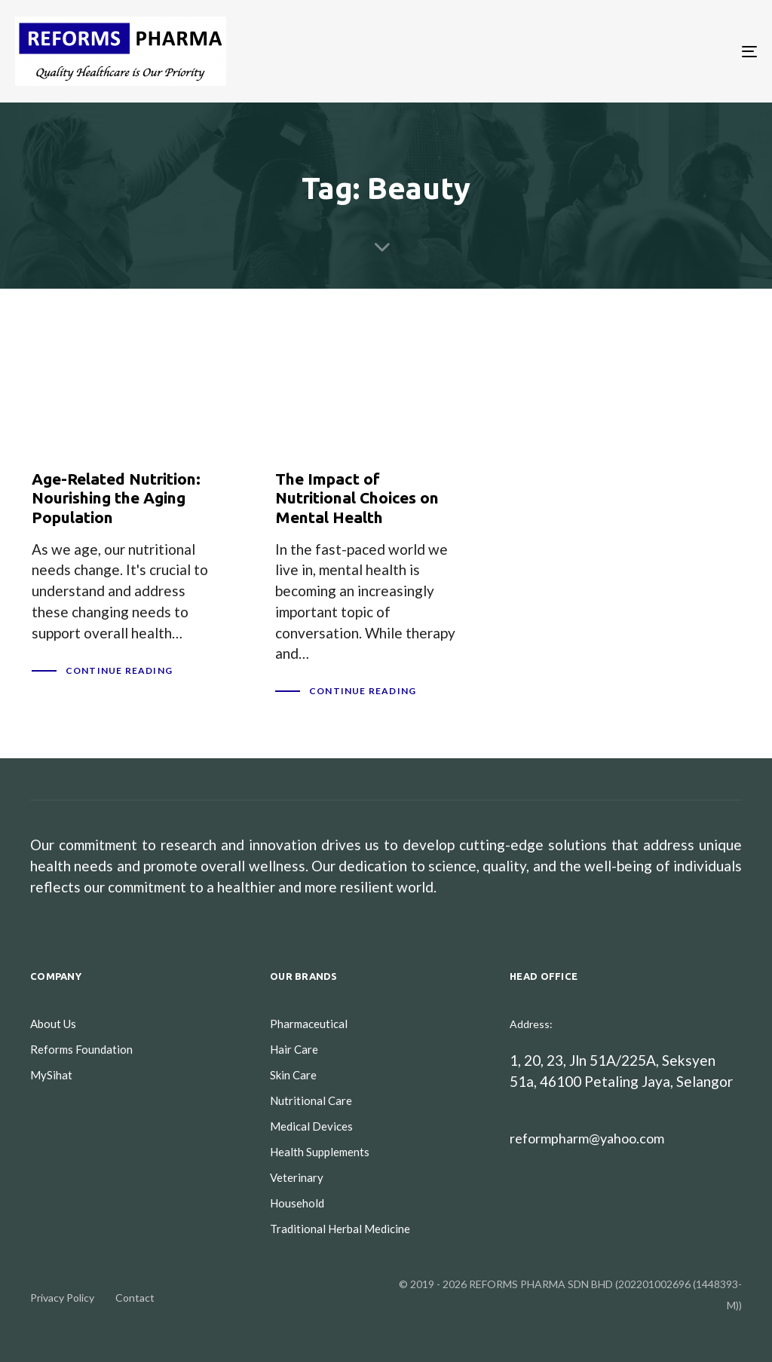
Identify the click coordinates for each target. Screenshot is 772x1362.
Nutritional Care (311, 1100)
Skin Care (293, 1075)
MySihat (51, 1075)
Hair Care (294, 1049)
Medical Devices (311, 1126)
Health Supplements (319, 1151)
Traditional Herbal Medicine (340, 1228)
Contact (135, 1297)
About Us (53, 1023)
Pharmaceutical (309, 1023)
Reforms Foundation (81, 1049)
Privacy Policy (62, 1297)
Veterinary (296, 1177)
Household (297, 1203)
